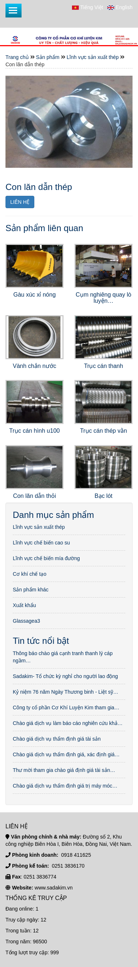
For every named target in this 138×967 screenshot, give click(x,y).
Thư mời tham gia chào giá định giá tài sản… (64, 770)
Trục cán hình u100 (34, 431)
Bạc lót (103, 496)
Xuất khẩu (24, 605)
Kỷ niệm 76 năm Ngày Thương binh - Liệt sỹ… (65, 692)
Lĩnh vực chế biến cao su (41, 543)
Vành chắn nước (34, 366)
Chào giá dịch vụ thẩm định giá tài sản (57, 739)
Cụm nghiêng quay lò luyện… (103, 298)
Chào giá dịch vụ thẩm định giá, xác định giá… (66, 754)
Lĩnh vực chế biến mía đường (46, 558)
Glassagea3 (26, 621)
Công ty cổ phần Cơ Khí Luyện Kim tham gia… (66, 707)
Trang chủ (17, 57)
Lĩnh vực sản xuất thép (93, 57)
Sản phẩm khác (31, 590)
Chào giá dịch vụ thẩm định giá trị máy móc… (65, 786)
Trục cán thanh (103, 366)
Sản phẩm (48, 57)
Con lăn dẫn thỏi (34, 496)
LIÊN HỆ (20, 202)
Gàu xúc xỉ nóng (34, 295)
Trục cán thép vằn (103, 431)
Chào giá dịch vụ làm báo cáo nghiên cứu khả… (68, 723)
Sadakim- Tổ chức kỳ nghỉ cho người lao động (65, 676)
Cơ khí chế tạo (29, 574)
